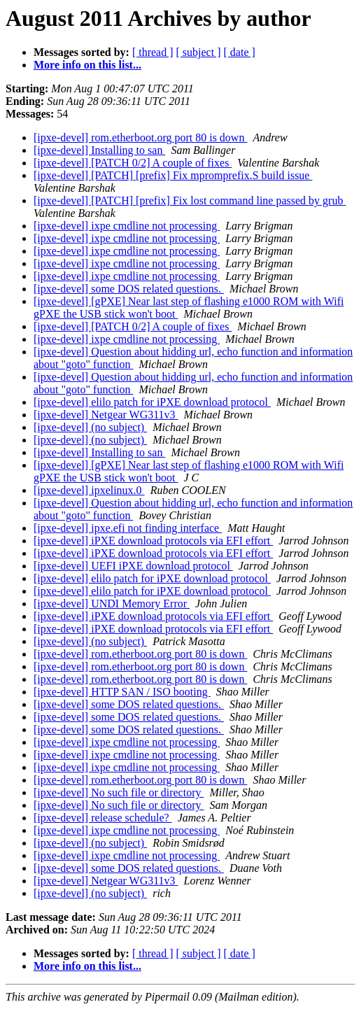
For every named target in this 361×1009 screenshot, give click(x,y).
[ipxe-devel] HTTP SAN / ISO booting (122, 692)
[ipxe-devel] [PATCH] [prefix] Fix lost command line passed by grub (190, 200)
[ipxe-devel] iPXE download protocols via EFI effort (153, 540)
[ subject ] (198, 52)
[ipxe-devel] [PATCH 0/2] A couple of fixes (133, 163)
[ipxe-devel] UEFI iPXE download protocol (133, 566)
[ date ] (239, 52)
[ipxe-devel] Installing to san (99, 150)
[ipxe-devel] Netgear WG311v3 (106, 415)
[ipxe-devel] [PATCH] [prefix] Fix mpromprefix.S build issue (173, 175)
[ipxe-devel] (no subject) (90, 427)
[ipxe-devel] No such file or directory (119, 792)
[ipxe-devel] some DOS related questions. (129, 289)
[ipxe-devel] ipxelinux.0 (89, 490)
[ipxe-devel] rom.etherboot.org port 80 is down (140, 137)
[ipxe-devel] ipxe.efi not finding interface (128, 528)
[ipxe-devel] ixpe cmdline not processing (127, 226)
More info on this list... (87, 65)
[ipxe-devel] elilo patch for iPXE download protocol (152, 402)
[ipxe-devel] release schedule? (103, 818)
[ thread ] (153, 52)
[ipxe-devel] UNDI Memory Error (112, 603)
